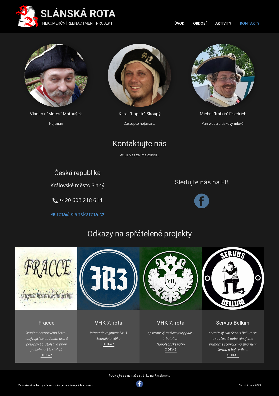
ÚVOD (179, 23)
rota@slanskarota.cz (77, 214)
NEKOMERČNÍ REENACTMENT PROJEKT (77, 23)
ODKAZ (46, 355)
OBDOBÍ (200, 23)
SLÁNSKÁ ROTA (78, 13)
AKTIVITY (223, 23)
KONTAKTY (249, 23)
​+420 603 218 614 (77, 200)
